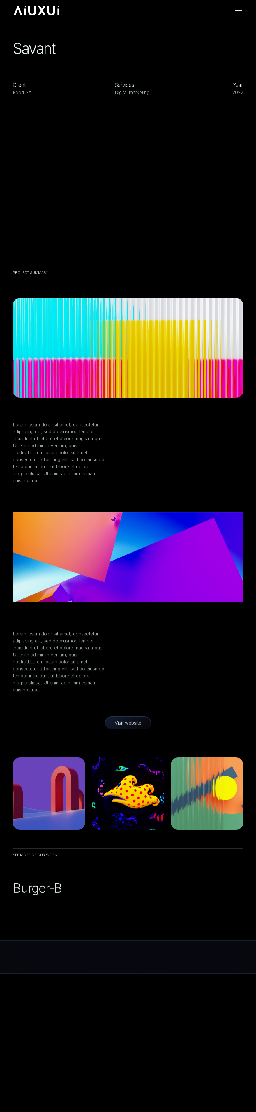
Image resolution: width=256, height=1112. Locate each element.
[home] (37, 10)
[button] (237, 10)
